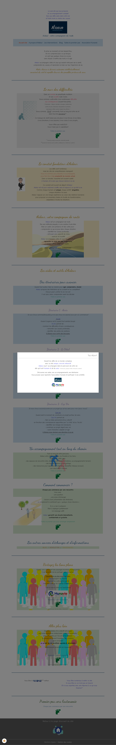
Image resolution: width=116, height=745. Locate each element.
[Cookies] (4, 740)
